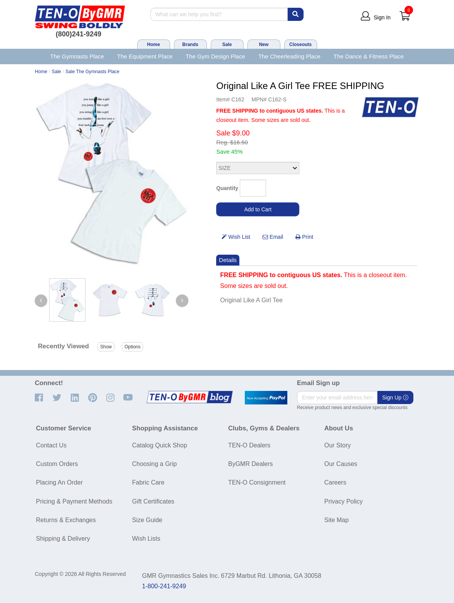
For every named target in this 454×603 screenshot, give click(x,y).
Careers (335, 482)
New (264, 44)
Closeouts (300, 44)
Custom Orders (57, 464)
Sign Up (395, 397)
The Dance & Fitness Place (369, 56)
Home (153, 44)
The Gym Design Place (215, 56)
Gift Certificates (153, 501)
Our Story (337, 445)
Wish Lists (146, 538)
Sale (227, 44)
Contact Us (51, 445)
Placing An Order (59, 482)
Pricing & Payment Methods (74, 501)
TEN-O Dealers (249, 445)
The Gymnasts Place (77, 56)
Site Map (336, 520)
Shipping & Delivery (63, 538)
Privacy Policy (343, 501)
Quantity (227, 188)
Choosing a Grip (154, 464)
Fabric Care (148, 482)
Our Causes (340, 464)
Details (228, 260)
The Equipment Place (144, 56)
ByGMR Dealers (250, 464)
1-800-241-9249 (164, 586)
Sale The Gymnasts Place (92, 71)
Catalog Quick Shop (159, 445)
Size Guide (147, 520)
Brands (190, 44)
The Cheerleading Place (289, 56)
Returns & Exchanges (66, 520)
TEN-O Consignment (257, 482)
